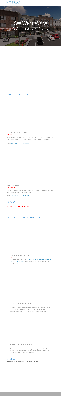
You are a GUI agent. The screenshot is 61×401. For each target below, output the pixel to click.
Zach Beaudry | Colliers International (20, 143)
